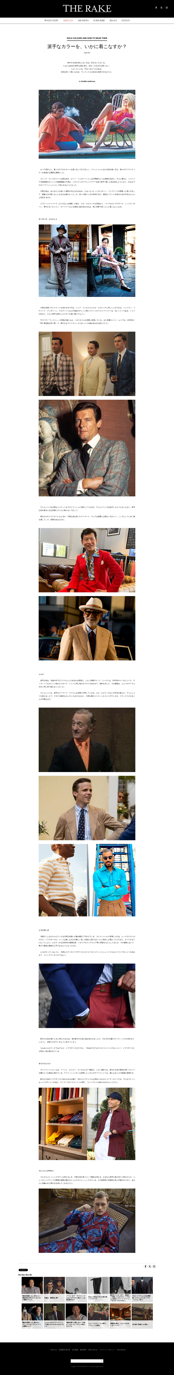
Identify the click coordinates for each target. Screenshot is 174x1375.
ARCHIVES (83, 20)
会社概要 (75, 1350)
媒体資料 (83, 1350)
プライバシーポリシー (107, 1350)
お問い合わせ (93, 1350)
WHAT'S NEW (51, 20)
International (121, 1350)
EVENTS (126, 20)
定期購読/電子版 (64, 1350)
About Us (53, 1350)
